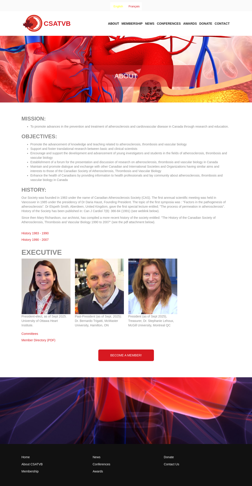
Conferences (169, 23)
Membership (132, 23)
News (149, 23)
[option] (134, 6)
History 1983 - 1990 (35, 233)
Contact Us (171, 464)
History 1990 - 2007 (35, 239)
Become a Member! (126, 355)
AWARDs (190, 23)
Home (26, 457)
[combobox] (118, 6)
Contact (222, 23)
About (113, 23)
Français (134, 6)
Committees (30, 333)
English (118, 6)
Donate (205, 23)
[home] (46, 25)
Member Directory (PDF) (38, 340)
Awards (98, 471)
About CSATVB (32, 464)
